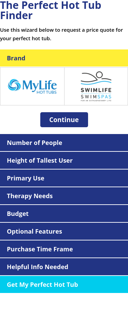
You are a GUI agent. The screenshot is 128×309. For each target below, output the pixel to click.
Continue (64, 119)
